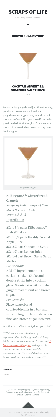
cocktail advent (25, 392)
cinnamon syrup (11, 392)
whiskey (20, 394)
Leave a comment (32, 394)
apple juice (28, 389)
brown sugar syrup (41, 389)
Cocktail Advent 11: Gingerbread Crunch (28, 88)
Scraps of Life (28, 12)
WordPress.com (27, 415)
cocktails (36, 392)
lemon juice (46, 392)
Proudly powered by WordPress (20, 412)
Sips (28, 94)
